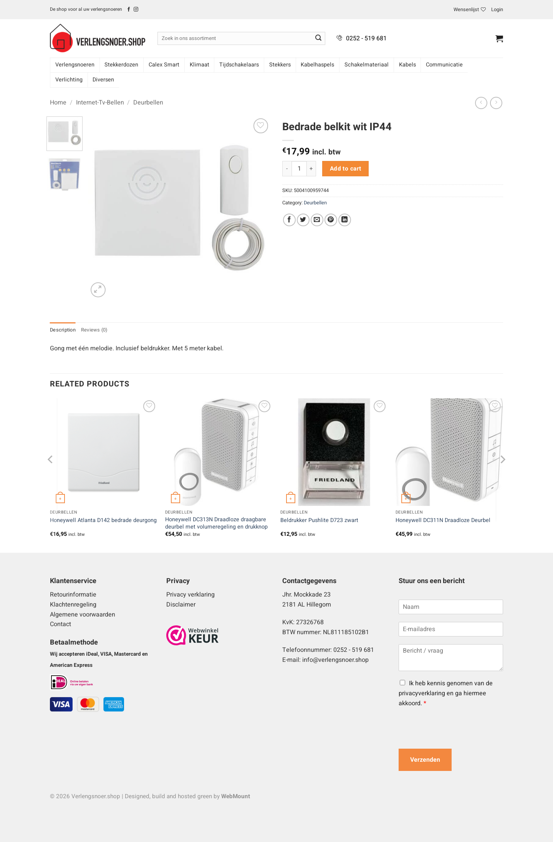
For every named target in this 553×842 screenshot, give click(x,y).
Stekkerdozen (121, 65)
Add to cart (345, 168)
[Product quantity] (299, 168)
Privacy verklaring (190, 594)
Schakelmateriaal (366, 65)
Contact (60, 624)
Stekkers (280, 65)
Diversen (103, 80)
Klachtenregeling (73, 604)
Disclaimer (180, 604)
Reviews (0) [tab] (94, 330)
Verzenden (425, 759)
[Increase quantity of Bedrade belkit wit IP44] (311, 168)
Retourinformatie (73, 594)
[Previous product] (496, 103)
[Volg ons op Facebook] (128, 9)
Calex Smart (164, 65)
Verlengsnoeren (74, 65)
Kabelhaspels (317, 65)
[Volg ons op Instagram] (136, 9)
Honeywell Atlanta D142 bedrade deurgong (103, 520)
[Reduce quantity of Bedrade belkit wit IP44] (286, 168)
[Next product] (481, 103)
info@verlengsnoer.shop (335, 660)
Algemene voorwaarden (82, 614)
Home (58, 102)
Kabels (407, 65)
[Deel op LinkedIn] (344, 220)
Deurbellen (148, 102)
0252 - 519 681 (366, 38)
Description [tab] (63, 330)
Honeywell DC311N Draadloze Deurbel (443, 520)
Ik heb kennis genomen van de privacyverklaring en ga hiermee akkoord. (446, 693)
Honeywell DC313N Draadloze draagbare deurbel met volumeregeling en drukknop (216, 523)
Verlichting (69, 80)
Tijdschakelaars (239, 65)
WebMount (235, 796)
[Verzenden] (318, 38)
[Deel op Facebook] (289, 220)
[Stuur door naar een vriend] (317, 220)
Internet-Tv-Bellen (100, 102)
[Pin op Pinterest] (331, 220)
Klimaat (199, 65)
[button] (497, 9)
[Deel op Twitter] (303, 220)
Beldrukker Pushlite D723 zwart (319, 520)
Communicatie (444, 65)
